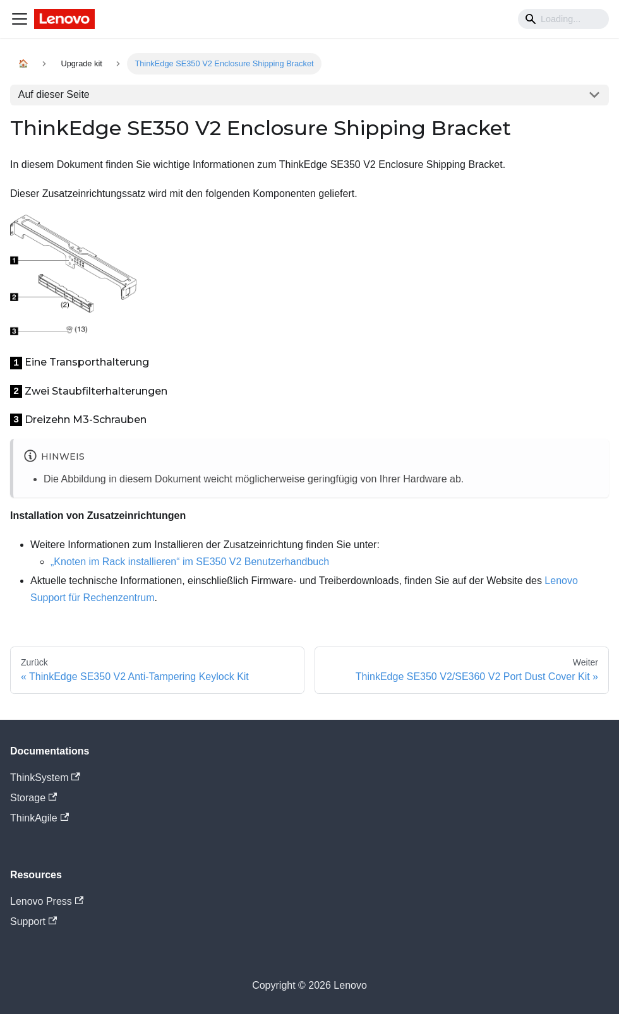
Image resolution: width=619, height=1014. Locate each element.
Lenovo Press (46, 901)
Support (33, 921)
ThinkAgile (39, 818)
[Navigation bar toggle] (19, 18)
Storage (33, 797)
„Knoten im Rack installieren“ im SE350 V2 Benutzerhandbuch (190, 561)
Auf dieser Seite (54, 94)
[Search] (563, 19)
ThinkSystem (45, 777)
